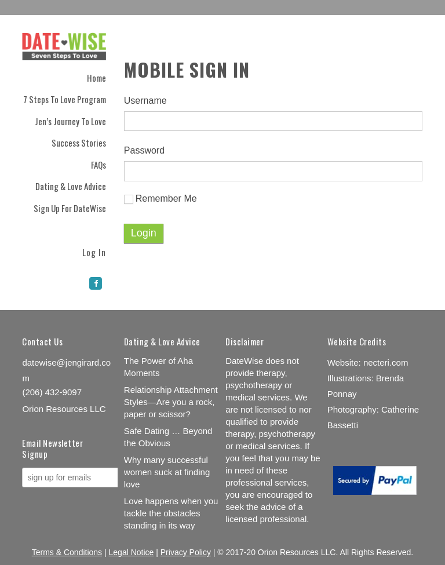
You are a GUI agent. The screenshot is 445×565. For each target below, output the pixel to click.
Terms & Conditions (67, 552)
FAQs (98, 164)
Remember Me (160, 199)
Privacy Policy (186, 552)
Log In (94, 251)
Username (145, 100)
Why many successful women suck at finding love (167, 472)
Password (144, 150)
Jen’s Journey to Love (70, 121)
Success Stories (79, 142)
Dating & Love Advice (70, 186)
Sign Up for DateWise (70, 208)
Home (96, 77)
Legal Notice (131, 552)
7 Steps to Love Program (64, 99)
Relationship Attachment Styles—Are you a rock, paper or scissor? (171, 402)
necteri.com (385, 362)
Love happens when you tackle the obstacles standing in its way (171, 513)
